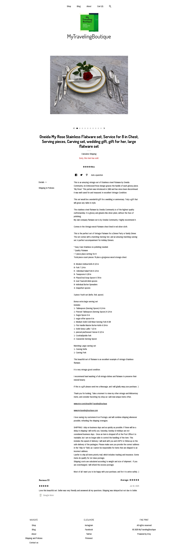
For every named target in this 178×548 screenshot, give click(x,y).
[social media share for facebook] (76, 175)
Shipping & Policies (46, 187)
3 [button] (82, 128)
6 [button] (90, 128)
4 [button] (85, 128)
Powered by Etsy (144, 533)
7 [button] (93, 128)
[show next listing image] (104, 128)
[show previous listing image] (74, 128)
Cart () (100, 6)
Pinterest (89, 538)
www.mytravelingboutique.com (86, 410)
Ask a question (97, 175)
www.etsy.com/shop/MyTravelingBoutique (90, 403)
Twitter (89, 533)
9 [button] (98, 128)
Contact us (33, 542)
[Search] (110, 6)
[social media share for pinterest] (87, 175)
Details (43, 182)
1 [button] (77, 128)
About (89, 6)
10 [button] (101, 128)
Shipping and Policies (33, 538)
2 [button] (79, 128)
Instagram (89, 525)
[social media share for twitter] (81, 175)
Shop (69, 6)
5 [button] (87, 128)
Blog (79, 6)
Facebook (89, 529)
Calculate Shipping (89, 153)
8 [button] (95, 128)
